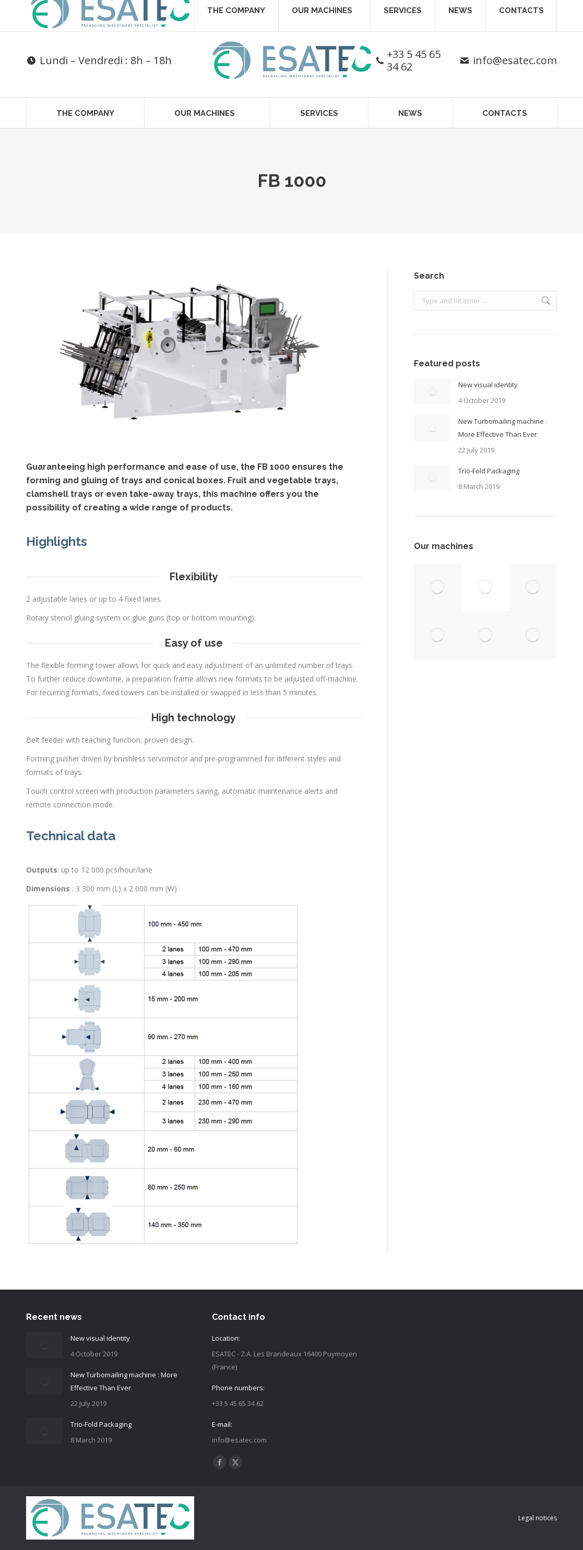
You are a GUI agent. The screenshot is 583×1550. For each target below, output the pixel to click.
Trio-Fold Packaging (488, 470)
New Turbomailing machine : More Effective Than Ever (502, 427)
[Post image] (432, 391)
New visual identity (488, 384)
